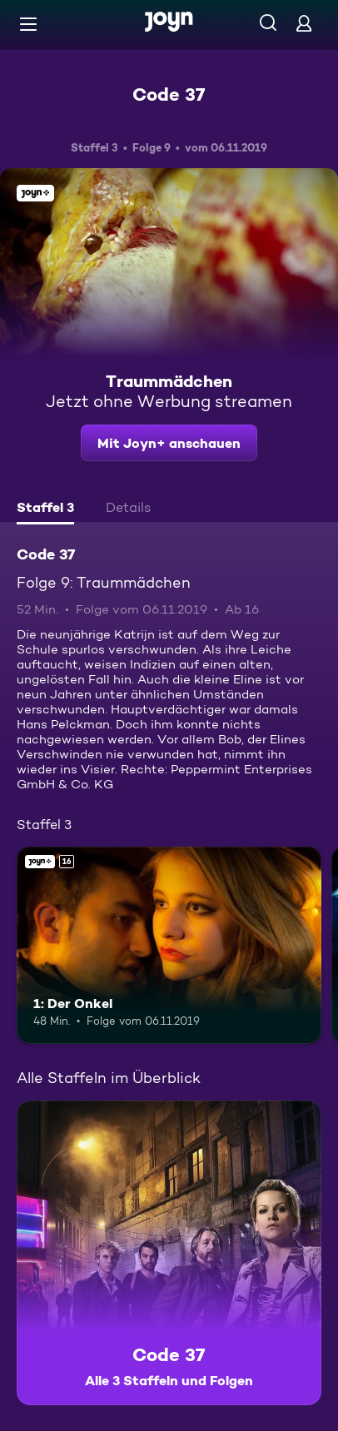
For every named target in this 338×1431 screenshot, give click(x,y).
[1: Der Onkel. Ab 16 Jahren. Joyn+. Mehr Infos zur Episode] (169, 946)
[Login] (304, 22)
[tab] (45, 509)
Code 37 (169, 94)
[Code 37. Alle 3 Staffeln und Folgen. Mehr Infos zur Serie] (169, 1253)
